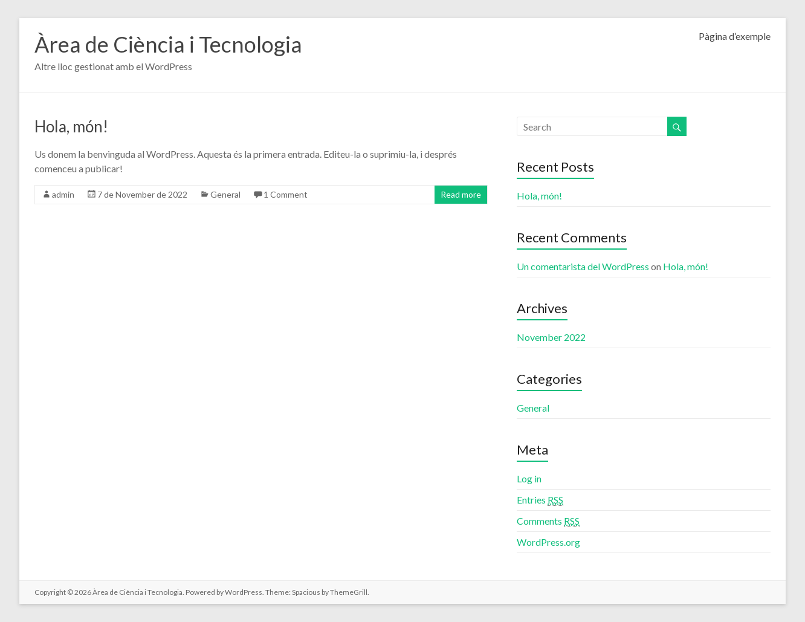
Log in (529, 478)
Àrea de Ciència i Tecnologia (168, 44)
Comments (548, 521)
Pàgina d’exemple (735, 36)
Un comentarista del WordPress (583, 266)
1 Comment (285, 194)
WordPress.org (548, 542)
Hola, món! (71, 126)
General (225, 194)
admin (63, 194)
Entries (540, 500)
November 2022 (551, 337)
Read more (461, 194)
